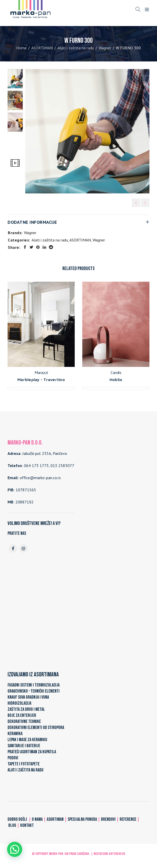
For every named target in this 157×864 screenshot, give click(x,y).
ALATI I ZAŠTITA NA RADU (25, 770)
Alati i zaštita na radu (76, 47)
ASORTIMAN (42, 47)
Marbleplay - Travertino (41, 379)
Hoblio (116, 379)
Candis (116, 372)
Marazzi (41, 372)
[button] (14, 849)
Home (21, 47)
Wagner (105, 47)
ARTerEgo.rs (117, 854)
